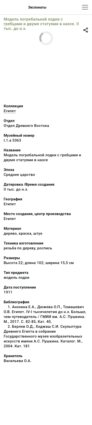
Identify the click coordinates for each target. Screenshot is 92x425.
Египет (10, 111)
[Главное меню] (85, 7)
